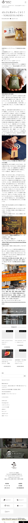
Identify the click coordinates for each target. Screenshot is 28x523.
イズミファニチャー (6, 405)
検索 (3, 373)
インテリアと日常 (5, 407)
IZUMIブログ (4, 400)
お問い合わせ (7, 488)
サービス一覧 (7, 485)
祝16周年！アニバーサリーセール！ (9, 393)
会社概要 (20, 485)
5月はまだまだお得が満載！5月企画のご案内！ (11, 389)
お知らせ (3, 409)
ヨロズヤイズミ (15, 18)
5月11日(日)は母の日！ (6, 391)
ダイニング (4, 411)
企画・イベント (5, 415)
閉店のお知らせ (5, 383)
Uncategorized (5, 402)
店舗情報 (20, 483)
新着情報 (7, 483)
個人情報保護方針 (20, 488)
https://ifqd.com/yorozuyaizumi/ (10, 62)
